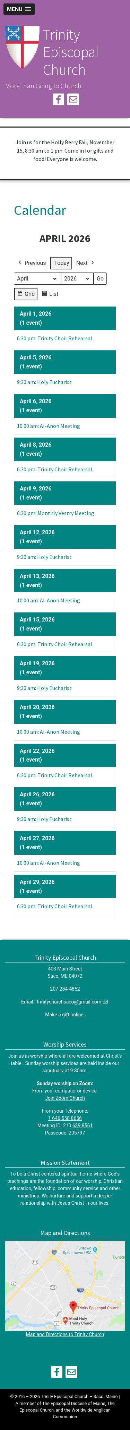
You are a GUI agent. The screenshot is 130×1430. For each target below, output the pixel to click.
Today (61, 263)
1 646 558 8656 (65, 1118)
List (49, 295)
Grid (26, 295)
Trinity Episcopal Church (71, 52)
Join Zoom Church (65, 1098)
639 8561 (82, 1125)
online (77, 1014)
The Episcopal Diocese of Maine (73, 1403)
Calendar (40, 210)
